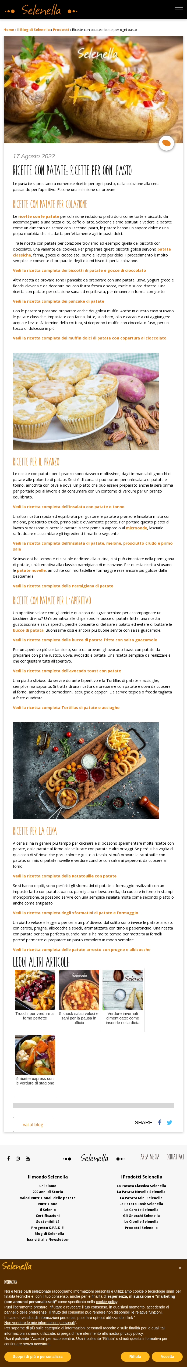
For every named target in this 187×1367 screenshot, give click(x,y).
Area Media (150, 1157)
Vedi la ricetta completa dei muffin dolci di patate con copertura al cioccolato (90, 338)
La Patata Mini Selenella (141, 1197)
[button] (180, 1268)
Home (8, 29)
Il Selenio (48, 1209)
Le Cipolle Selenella (141, 1221)
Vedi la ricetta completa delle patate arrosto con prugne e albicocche (81, 949)
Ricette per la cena (35, 832)
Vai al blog (33, 1124)
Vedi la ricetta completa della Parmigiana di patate (63, 585)
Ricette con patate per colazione (50, 205)
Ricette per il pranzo (36, 462)
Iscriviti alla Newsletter (48, 1239)
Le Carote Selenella (141, 1209)
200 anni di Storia (48, 1191)
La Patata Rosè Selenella (141, 1203)
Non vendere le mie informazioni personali (39, 1323)
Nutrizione (47, 1203)
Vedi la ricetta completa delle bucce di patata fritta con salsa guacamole (85, 639)
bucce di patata (28, 630)
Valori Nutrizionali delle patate (48, 1197)
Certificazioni (48, 1215)
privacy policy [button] (131, 1333)
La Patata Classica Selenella (141, 1185)
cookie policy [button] (106, 1302)
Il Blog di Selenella (33, 29)
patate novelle (31, 570)
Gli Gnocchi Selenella (141, 1215)
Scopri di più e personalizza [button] (37, 1356)
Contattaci (175, 1157)
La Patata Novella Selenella (141, 1191)
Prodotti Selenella (141, 1227)
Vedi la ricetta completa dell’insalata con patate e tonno (69, 506)
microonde (136, 527)
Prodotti (61, 29)
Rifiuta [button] (135, 1356)
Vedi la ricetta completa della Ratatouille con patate (65, 875)
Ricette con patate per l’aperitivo (52, 601)
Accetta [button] (167, 1356)
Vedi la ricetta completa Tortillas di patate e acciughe (66, 707)
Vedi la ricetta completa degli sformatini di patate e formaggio (75, 912)
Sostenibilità (47, 1221)
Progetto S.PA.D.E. (48, 1227)
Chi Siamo (48, 1185)
